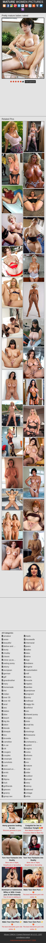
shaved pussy (31, 714)
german (6, 674)
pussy (27, 697)
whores (28, 755)
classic (6, 656)
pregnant (29, 694)
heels (27, 636)
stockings (29, 732)
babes (5, 711)
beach (5, 718)
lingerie (28, 667)
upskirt (28, 745)
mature (28, 766)
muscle (28, 680)
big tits (5, 721)
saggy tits (29, 704)
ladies (27, 650)
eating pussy (8, 663)
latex (27, 653)
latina (27, 656)
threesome (29, 735)
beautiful (6, 643)
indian (5, 694)
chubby (6, 653)
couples (6, 755)
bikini (5, 725)
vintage (28, 793)
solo (27, 728)
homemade (8, 687)
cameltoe (7, 742)
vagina (28, 749)
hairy (5, 684)
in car (5, 745)
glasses (6, 790)
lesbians (28, 663)
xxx (26, 762)
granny (6, 793)
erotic (5, 772)
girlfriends (7, 786)
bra (4, 735)
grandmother (8, 680)
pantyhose (29, 691)
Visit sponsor (30, 82)
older (27, 772)
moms (27, 677)
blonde (6, 728)
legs (27, 660)
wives (27, 759)
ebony (5, 667)
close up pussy (9, 660)
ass (4, 708)
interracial (29, 643)
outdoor (28, 776)
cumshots (7, 762)
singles (28, 718)
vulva (27, 752)
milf (26, 674)
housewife (29, 639)
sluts (27, 721)
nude (27, 769)
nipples (28, 684)
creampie (7, 759)
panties (28, 687)
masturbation (30, 670)
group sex (7, 796)
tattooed (28, 790)
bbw (4, 714)
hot (4, 691)
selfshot (28, 708)
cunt (4, 766)
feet (4, 776)
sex (26, 711)
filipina (5, 779)
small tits (29, 725)
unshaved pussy (32, 742)
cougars (6, 752)
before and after (10, 646)
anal (4, 704)
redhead (28, 701)
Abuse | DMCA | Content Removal (17, 934)
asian (5, 639)
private (28, 779)
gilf (4, 677)
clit (4, 749)
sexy (27, 783)
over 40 (6, 701)
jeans (27, 646)
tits (26, 738)
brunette (6, 738)
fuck (4, 783)
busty (5, 650)
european (7, 670)
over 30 (6, 697)
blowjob (6, 732)
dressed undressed (11, 769)
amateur (6, 636)
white (27, 796)
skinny (28, 786)
